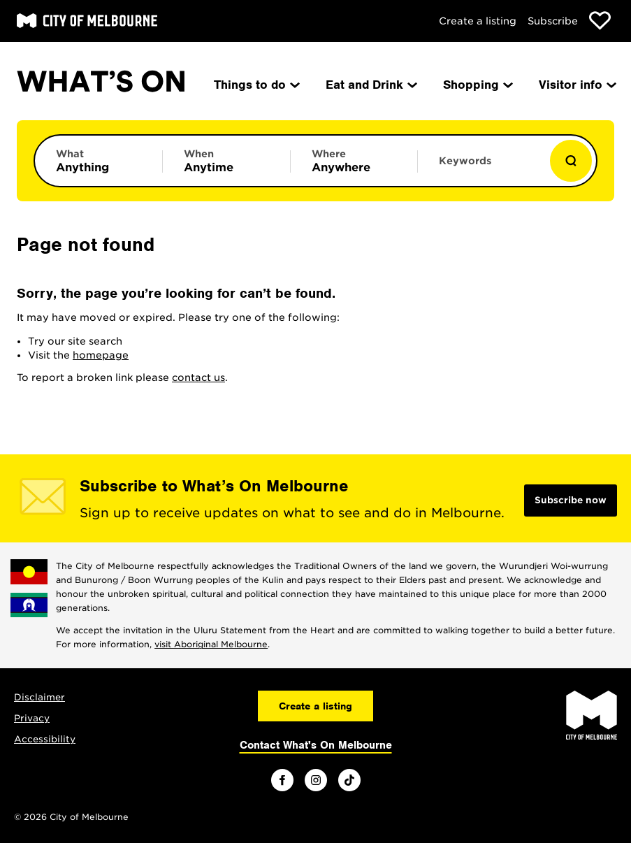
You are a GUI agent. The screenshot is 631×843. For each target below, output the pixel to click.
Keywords (465, 160)
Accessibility (44, 739)
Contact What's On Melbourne (316, 745)
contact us (198, 377)
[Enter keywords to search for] (481, 168)
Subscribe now (571, 500)
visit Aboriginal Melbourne (211, 644)
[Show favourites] (600, 20)
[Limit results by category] (98, 160)
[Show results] (571, 161)
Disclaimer (39, 697)
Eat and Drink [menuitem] (370, 84)
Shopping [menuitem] (477, 84)
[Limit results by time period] (226, 160)
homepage (101, 355)
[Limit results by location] (354, 160)
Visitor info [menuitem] (576, 84)
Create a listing (477, 21)
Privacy (32, 718)
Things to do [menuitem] (256, 84)
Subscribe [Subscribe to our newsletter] (553, 21)
